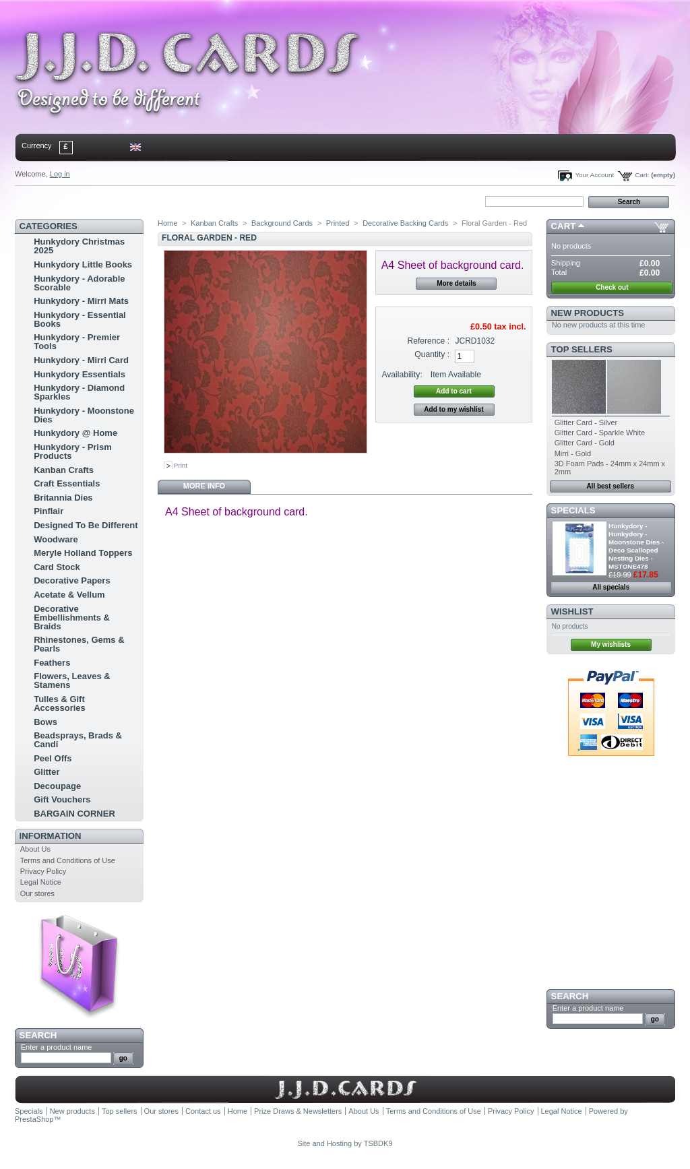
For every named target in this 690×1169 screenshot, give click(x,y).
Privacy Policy (43, 871)
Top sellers (582, 349)
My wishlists (611, 644)
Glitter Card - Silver (586, 422)
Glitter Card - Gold (585, 443)
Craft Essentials (67, 483)
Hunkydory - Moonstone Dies (84, 415)
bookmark (170, 201)
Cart (563, 226)
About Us (35, 849)
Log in (60, 174)
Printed (338, 223)
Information (51, 836)
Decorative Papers (72, 580)
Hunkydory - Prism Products (73, 451)
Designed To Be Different (85, 525)
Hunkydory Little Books (83, 264)
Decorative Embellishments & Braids (72, 617)
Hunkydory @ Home (75, 433)
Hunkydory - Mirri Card (81, 360)
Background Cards (282, 223)
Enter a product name (56, 1047)
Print (180, 465)
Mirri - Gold (573, 453)
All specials (610, 587)
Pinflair (48, 511)
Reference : (429, 341)
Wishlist (572, 611)
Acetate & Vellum (69, 595)
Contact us (203, 1111)
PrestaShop (34, 1119)
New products (587, 313)
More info (204, 486)
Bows (45, 722)
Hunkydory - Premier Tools (77, 341)
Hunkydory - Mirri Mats (81, 301)
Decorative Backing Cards (405, 223)
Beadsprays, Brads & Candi (78, 739)
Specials (573, 510)
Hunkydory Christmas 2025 (79, 245)
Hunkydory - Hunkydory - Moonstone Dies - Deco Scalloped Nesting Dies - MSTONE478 (636, 546)
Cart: (642, 175)
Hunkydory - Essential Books (80, 319)
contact (81, 201)
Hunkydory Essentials (79, 374)
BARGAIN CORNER (74, 814)
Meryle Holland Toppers (83, 553)
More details (456, 283)
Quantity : (431, 354)
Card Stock (57, 567)
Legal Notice (40, 882)
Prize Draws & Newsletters (298, 1111)
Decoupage (57, 786)
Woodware (56, 539)
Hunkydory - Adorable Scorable (79, 283)
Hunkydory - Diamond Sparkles (79, 392)
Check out (612, 287)
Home (36, 201)
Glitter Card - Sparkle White (600, 433)
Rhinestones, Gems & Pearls (79, 644)
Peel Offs (52, 758)
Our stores (37, 893)
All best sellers (610, 486)
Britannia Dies (63, 498)
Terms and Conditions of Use (67, 860)
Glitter (46, 772)
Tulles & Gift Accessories (60, 703)
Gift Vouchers (62, 799)
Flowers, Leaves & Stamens (72, 680)
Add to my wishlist (453, 409)
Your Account (594, 175)
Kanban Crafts (64, 470)
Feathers (52, 663)
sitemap (126, 201)
